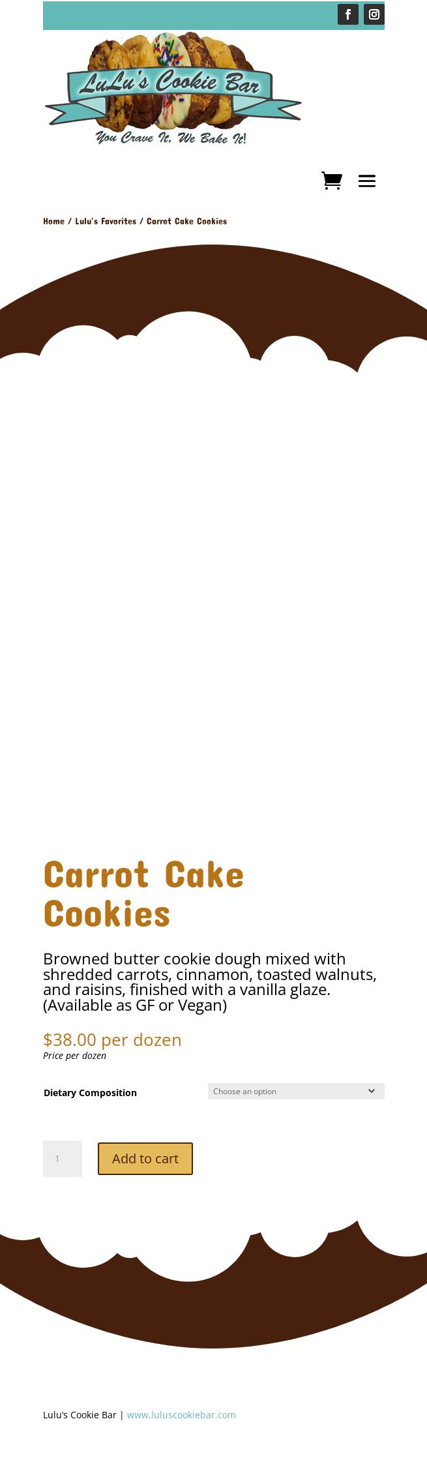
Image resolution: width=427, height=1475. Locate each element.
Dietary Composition (90, 1092)
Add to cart (145, 1158)
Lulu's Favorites (105, 220)
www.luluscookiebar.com (181, 1414)
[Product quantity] (62, 1158)
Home (54, 220)
